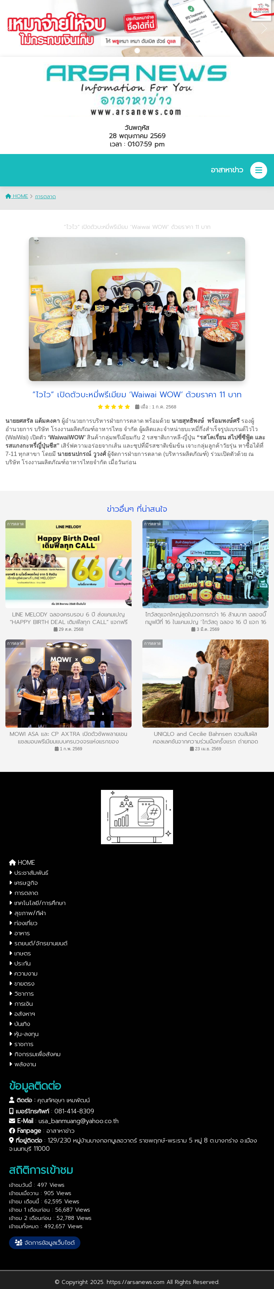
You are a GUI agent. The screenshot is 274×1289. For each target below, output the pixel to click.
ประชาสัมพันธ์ (28, 872)
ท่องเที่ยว (23, 923)
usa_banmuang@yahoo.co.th (79, 1121)
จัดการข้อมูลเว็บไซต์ (45, 1242)
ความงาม (23, 973)
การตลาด (45, 196)
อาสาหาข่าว (61, 1130)
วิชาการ (21, 993)
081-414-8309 (74, 1111)
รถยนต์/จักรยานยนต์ (38, 943)
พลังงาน (22, 1064)
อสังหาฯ (22, 1013)
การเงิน (21, 1003)
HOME (16, 196)
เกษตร (20, 953)
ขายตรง (22, 983)
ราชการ (21, 1044)
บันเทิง (19, 1023)
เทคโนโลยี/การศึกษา (37, 903)
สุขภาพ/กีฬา (27, 913)
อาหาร (19, 933)
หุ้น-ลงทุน (24, 1034)
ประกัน (20, 963)
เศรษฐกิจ (23, 882)
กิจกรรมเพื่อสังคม (35, 1054)
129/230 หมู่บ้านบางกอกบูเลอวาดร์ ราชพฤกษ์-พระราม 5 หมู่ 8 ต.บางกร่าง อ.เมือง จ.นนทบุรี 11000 (133, 1144)
